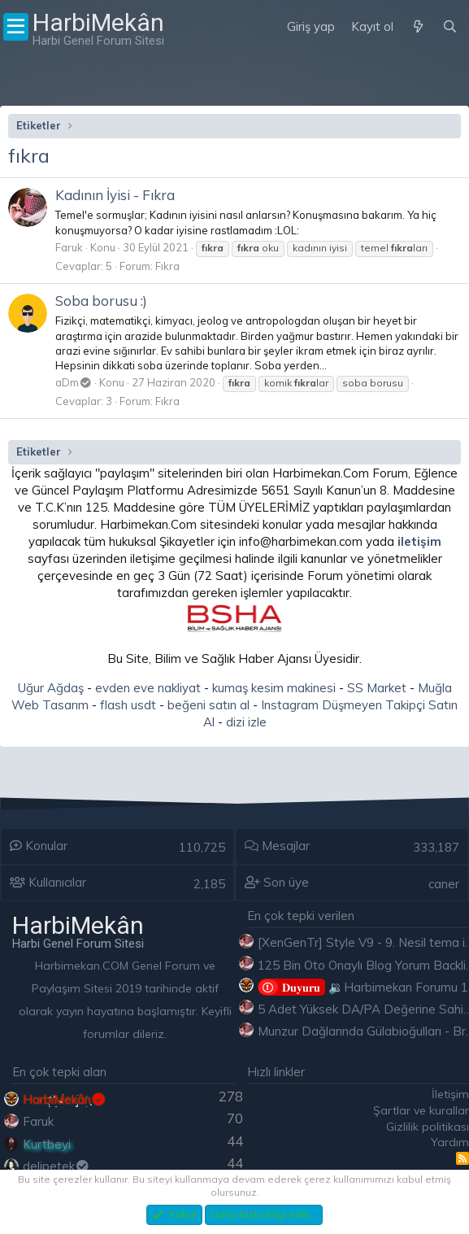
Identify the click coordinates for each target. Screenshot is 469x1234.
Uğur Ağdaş (51, 687)
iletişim (419, 541)
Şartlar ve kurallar (421, 1110)
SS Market (376, 687)
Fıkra (167, 266)
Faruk (69, 247)
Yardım (450, 1142)
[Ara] (450, 27)
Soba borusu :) (101, 300)
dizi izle (246, 722)
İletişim (450, 1094)
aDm (73, 382)
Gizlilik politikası (427, 1126)
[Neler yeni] (417, 27)
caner (443, 884)
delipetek (56, 1166)
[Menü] (15, 27)
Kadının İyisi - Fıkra (115, 194)
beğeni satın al (208, 705)
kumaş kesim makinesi (274, 687)
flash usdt (128, 705)
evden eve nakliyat (148, 687)
